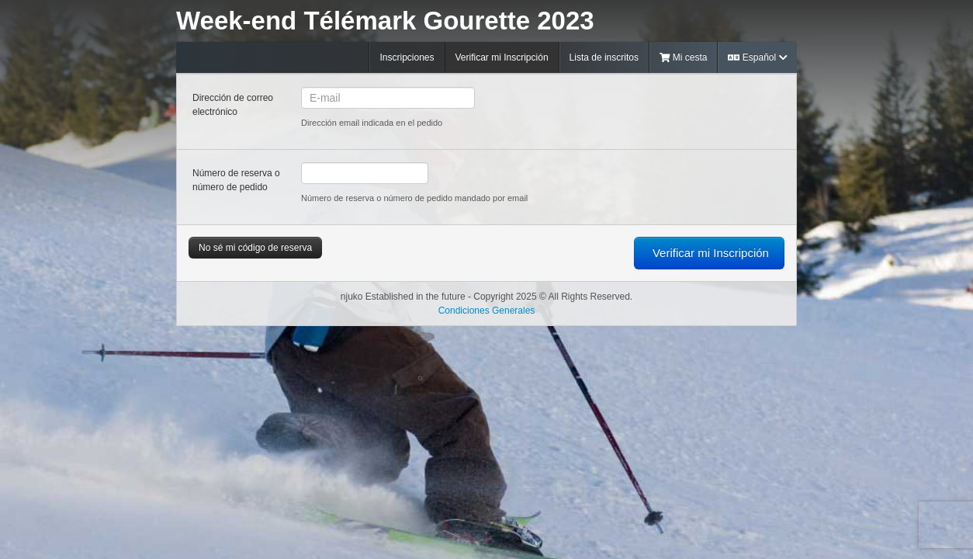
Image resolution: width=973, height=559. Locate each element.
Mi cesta (684, 57)
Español (757, 57)
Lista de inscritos (604, 57)
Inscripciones (406, 57)
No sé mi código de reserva (255, 247)
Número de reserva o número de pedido (236, 180)
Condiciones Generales (486, 310)
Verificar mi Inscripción (502, 57)
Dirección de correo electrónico (232, 104)
